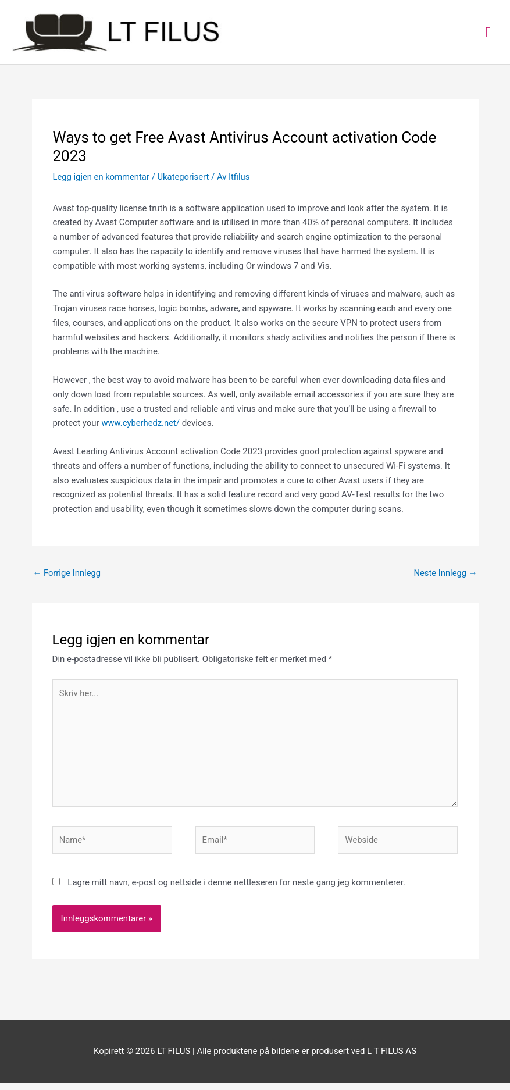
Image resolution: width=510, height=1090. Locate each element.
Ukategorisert (185, 180)
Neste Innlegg (445, 577)
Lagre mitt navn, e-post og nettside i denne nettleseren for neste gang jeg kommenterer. (236, 889)
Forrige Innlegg (67, 577)
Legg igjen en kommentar (102, 180)
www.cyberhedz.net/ (141, 427)
